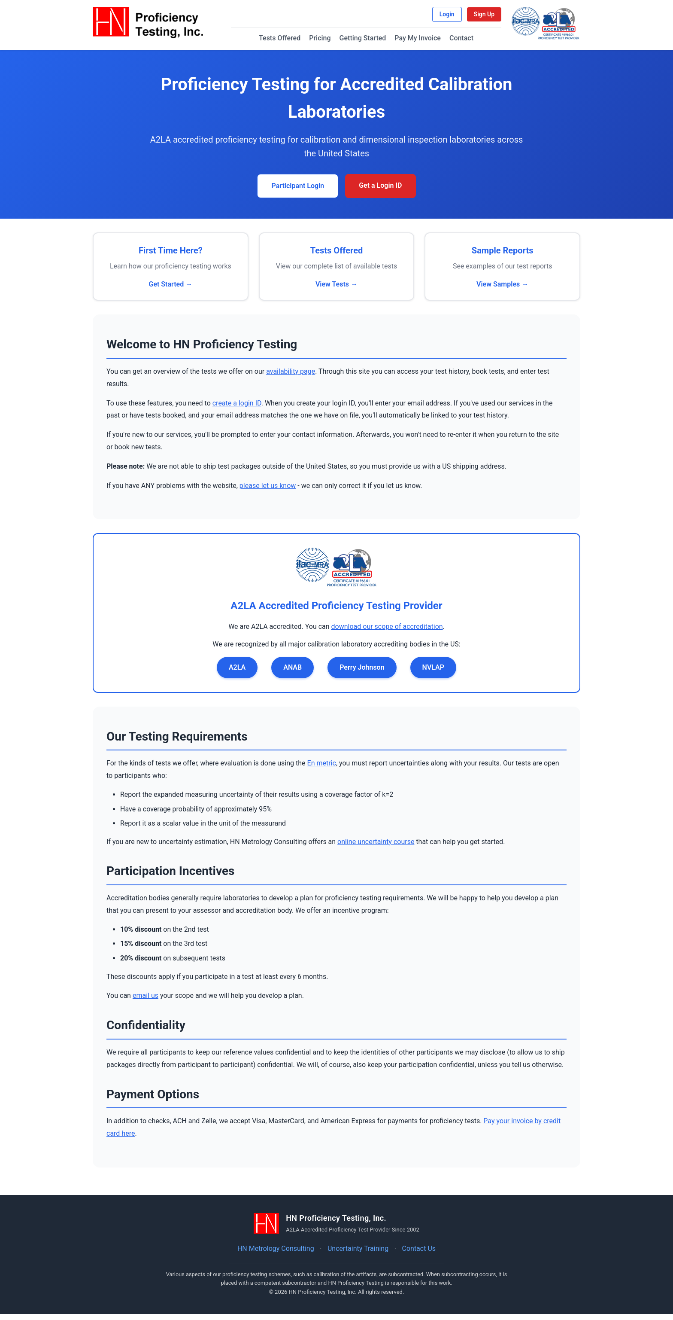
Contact (467, 42)
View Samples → (502, 290)
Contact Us (419, 1254)
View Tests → (336, 290)
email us (145, 1002)
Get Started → (170, 290)
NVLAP (433, 673)
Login (433, 15)
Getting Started (368, 42)
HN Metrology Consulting (275, 1254)
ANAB (292, 673)
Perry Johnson (362, 673)
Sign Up (470, 15)
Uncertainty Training (357, 1254)
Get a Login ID (380, 192)
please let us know (267, 492)
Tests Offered (285, 42)
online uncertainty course (375, 848)
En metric (321, 769)
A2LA (237, 673)
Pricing (325, 42)
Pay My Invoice (423, 42)
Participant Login (297, 192)
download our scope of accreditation (387, 632)
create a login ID (236, 409)
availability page (290, 377)
